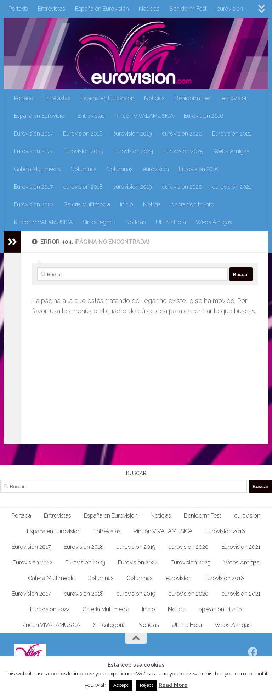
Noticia (152, 204)
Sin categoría (99, 222)
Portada (18, 8)
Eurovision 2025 (183, 151)
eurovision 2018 (83, 186)
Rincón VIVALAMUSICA (144, 115)
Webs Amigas (231, 151)
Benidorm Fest (188, 8)
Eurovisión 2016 (203, 115)
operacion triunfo (192, 204)
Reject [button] (146, 685)
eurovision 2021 (231, 186)
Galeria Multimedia (37, 169)
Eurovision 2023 (83, 151)
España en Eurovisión (102, 8)
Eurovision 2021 (231, 133)
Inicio (126, 204)
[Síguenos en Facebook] (253, 652)
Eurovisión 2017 (33, 133)
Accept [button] (120, 685)
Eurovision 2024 (133, 151)
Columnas (83, 169)
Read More (173, 685)
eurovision (230, 8)
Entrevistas (51, 8)
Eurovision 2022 (33, 151)
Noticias (149, 8)
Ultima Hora (171, 222)
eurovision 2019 (132, 133)
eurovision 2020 (182, 133)
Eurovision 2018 (83, 133)
